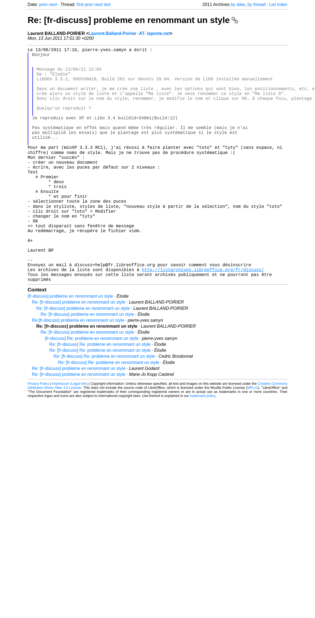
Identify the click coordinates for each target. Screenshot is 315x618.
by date (238, 4)
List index (278, 4)
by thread (256, 4)
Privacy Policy (38, 435)
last (107, 4)
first (80, 4)
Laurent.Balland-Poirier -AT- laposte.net (129, 33)
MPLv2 (252, 439)
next (53, 4)
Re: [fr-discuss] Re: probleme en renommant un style (99, 395)
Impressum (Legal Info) (70, 435)
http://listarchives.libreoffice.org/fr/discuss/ (203, 318)
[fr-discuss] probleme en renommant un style (70, 347)
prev (43, 4)
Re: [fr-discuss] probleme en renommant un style (133, 20)
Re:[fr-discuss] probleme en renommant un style (78, 371)
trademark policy (202, 447)
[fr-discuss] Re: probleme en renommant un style (91, 389)
